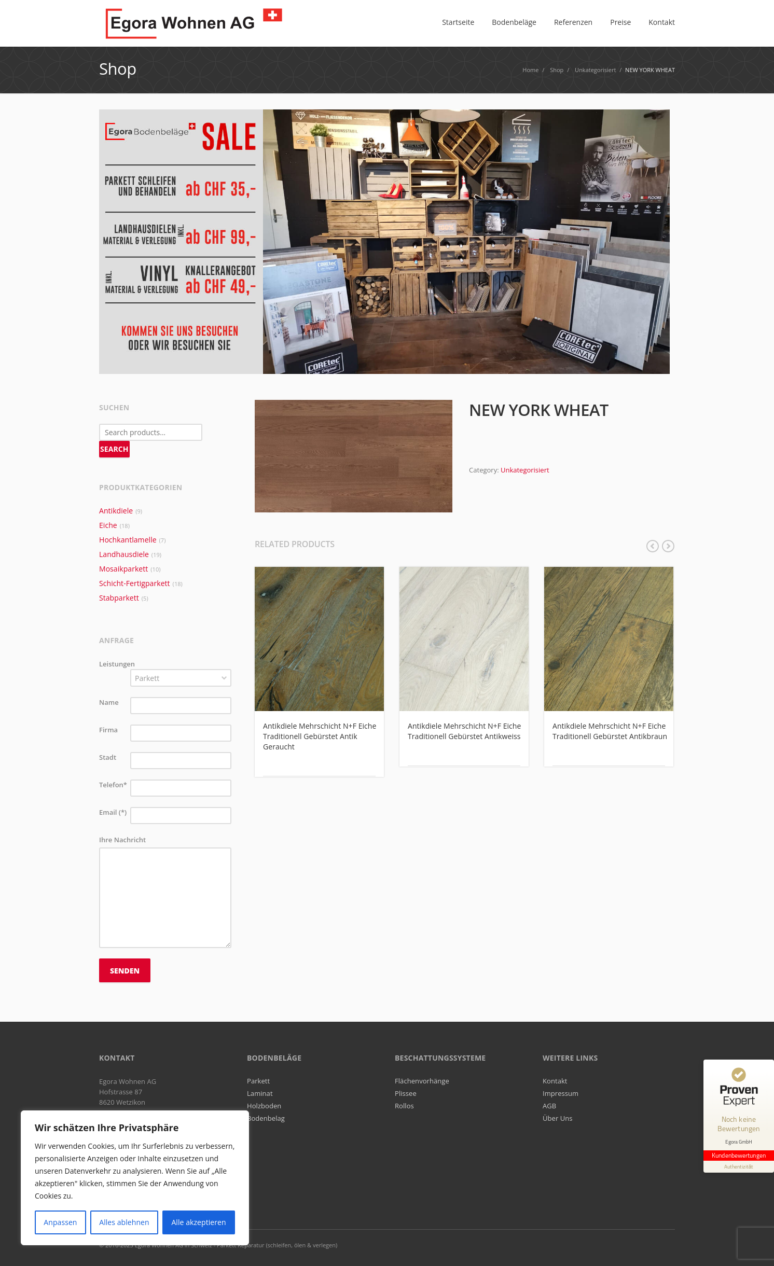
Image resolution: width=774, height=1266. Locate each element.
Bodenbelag (266, 1118)
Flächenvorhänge (422, 1081)
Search (114, 449)
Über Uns (558, 1118)
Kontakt (555, 1081)
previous (652, 546)
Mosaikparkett (123, 569)
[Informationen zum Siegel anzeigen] (738, 1167)
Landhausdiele (124, 554)
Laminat (260, 1093)
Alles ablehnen (124, 1222)
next (668, 546)
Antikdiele (116, 511)
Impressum (560, 1093)
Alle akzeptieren (198, 1222)
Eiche (108, 525)
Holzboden (264, 1105)
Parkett (258, 1081)
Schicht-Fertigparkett (134, 583)
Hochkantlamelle (128, 540)
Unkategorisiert (525, 470)
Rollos (404, 1105)
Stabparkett (119, 598)
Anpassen (60, 1222)
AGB (549, 1105)
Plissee (406, 1093)
